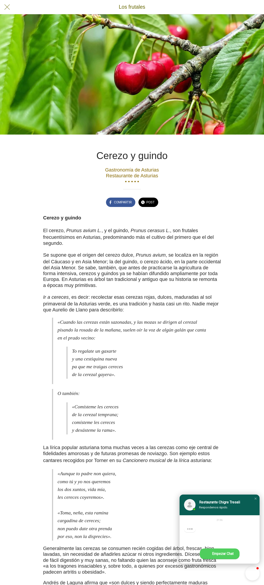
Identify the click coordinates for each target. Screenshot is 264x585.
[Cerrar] (7, 7)
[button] (255, 498)
